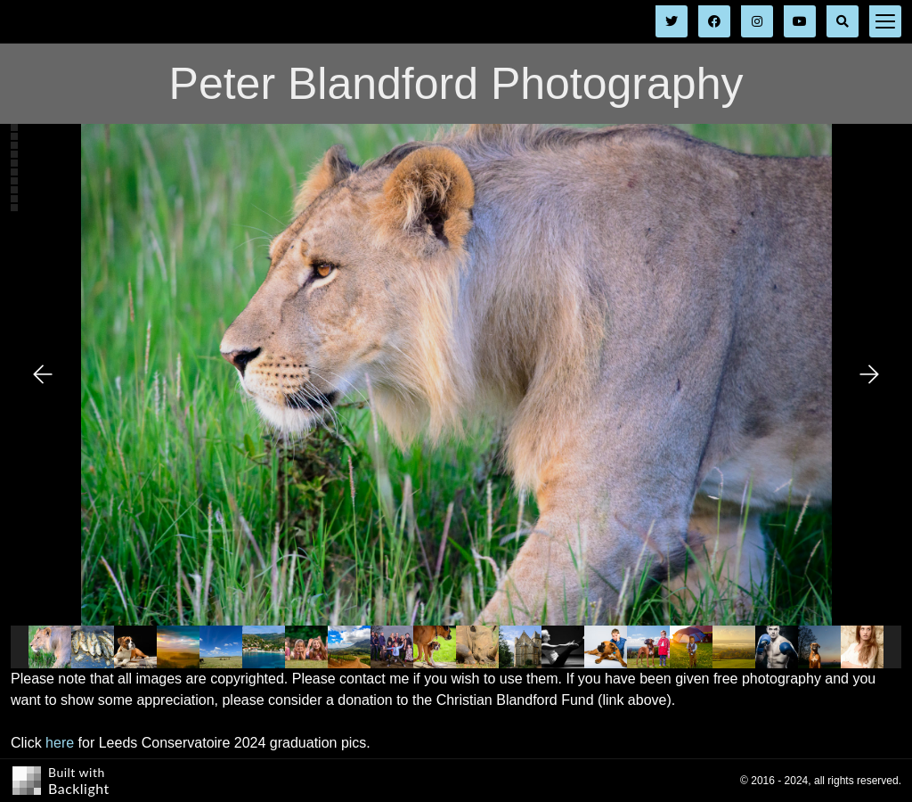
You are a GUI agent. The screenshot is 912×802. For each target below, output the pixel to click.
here (59, 742)
